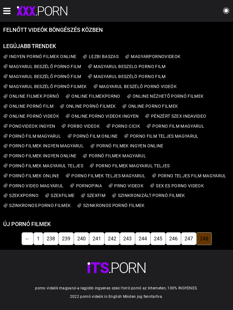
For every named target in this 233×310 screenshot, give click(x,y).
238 (51, 239)
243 (127, 239)
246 (173, 239)
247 (189, 239)
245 (158, 239)
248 (204, 239)
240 (81, 239)
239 (66, 239)
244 (143, 239)
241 (97, 239)
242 (112, 239)
